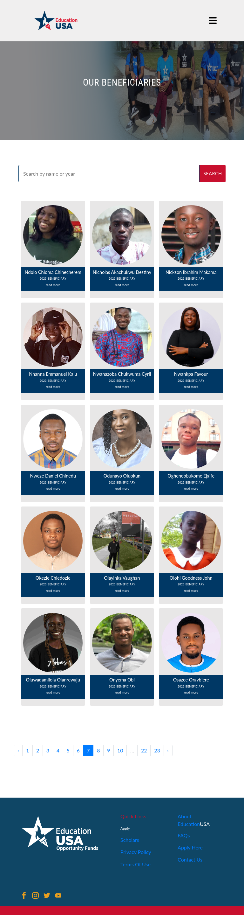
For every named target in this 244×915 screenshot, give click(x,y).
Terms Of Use (135, 864)
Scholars (129, 840)
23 (157, 750)
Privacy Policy (135, 852)
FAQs (184, 835)
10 (120, 750)
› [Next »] (168, 750)
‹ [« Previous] (18, 750)
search (212, 173)
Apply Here (190, 847)
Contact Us (190, 859)
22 (144, 750)
